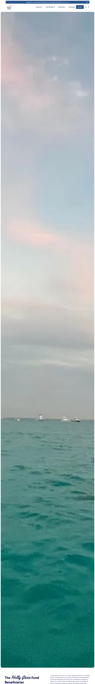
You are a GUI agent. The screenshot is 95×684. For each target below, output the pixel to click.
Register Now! (65, 2)
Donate (80, 7)
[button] (40, 7)
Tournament (72, 7)
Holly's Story (61, 7)
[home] (10, 7)
